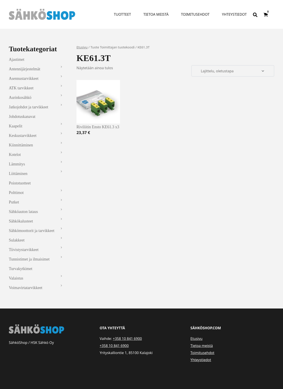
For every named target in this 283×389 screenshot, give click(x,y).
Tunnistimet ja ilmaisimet (29, 259)
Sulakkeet (17, 240)
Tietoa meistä (156, 14)
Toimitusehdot (195, 14)
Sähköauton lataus (23, 211)
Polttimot (16, 192)
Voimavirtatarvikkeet (25, 288)
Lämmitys (17, 164)
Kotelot (15, 154)
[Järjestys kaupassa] (232, 71)
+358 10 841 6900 (127, 338)
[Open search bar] (255, 14)
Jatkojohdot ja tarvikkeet (28, 107)
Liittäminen (18, 173)
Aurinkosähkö (20, 97)
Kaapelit (15, 126)
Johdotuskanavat (22, 116)
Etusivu (82, 47)
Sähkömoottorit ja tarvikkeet (31, 230)
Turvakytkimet (20, 268)
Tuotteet (122, 14)
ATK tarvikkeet (21, 88)
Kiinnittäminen (21, 145)
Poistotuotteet (20, 183)
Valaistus (16, 278)
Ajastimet (16, 59)
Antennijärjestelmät (24, 69)
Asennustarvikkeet (23, 78)
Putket (14, 202)
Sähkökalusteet (21, 221)
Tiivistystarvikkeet (23, 249)
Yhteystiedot (234, 14)
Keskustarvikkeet (22, 135)
